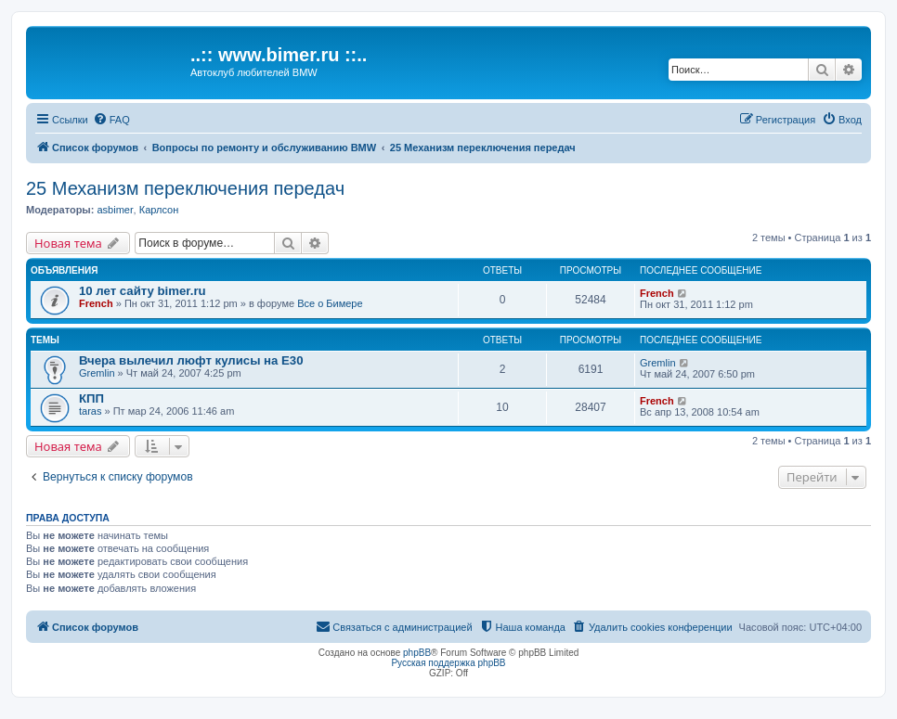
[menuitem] (111, 120)
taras (90, 411)
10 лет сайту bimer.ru (142, 291)
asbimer (115, 209)
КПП (91, 398)
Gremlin (97, 373)
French (96, 303)
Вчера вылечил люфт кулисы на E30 (191, 360)
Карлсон (159, 209)
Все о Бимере (329, 303)
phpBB (417, 653)
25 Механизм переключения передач (185, 188)
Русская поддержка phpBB (448, 663)
